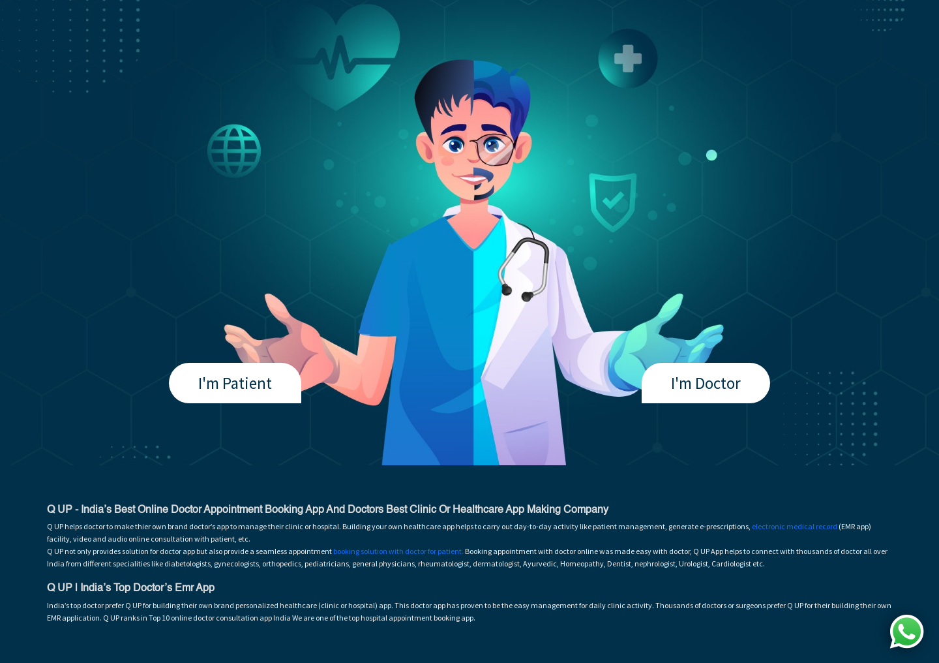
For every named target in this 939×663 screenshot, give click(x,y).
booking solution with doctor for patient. (398, 551)
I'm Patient (235, 383)
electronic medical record (794, 526)
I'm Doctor (706, 383)
